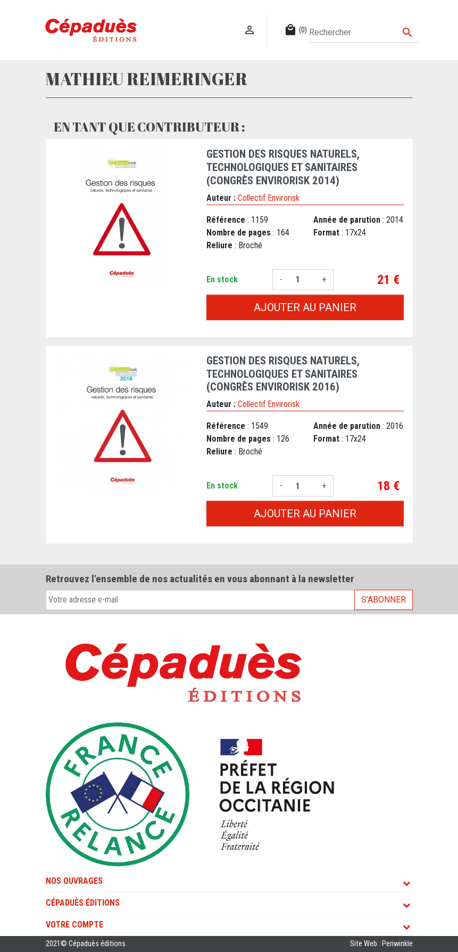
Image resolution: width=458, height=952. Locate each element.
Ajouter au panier (305, 307)
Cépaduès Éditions (83, 903)
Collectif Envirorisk (268, 198)
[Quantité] (302, 280)
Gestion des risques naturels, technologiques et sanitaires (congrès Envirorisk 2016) (283, 374)
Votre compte (74, 925)
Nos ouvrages (74, 881)
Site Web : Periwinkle (381, 943)
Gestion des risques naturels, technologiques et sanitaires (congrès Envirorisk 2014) (283, 167)
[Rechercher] (363, 32)
